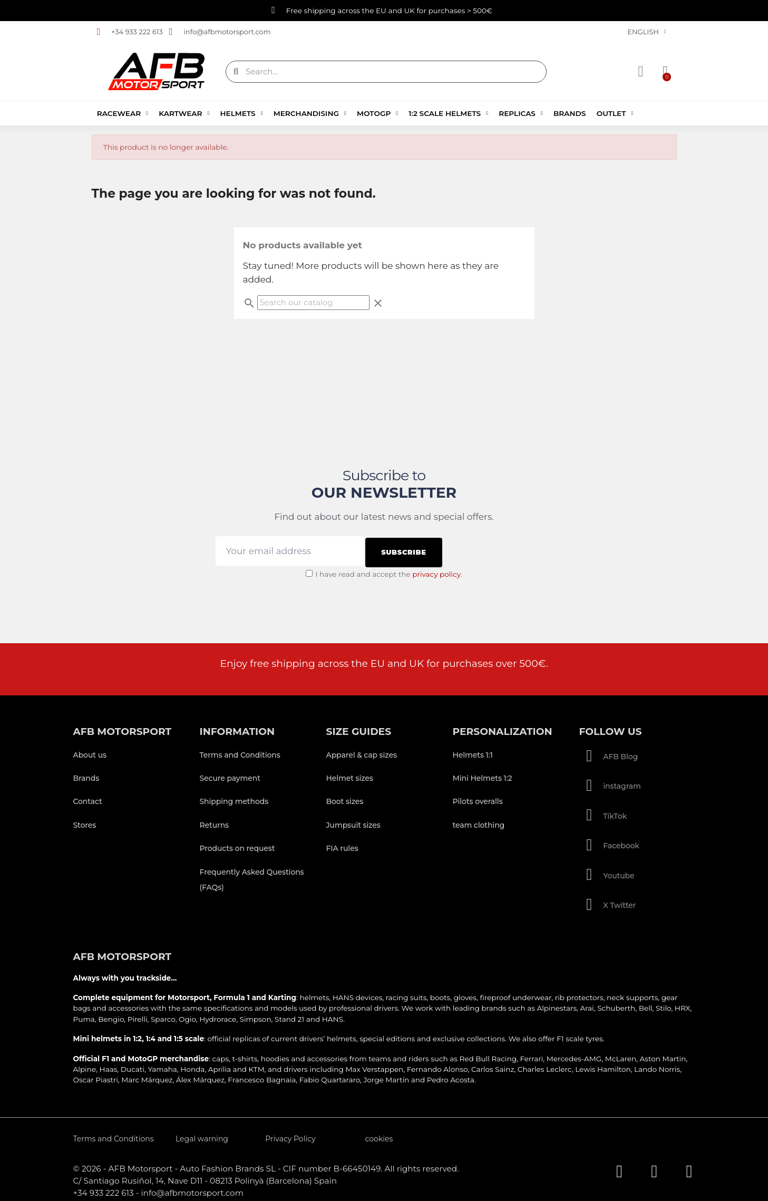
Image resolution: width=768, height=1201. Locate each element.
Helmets (241, 113)
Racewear (122, 113)
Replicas (520, 113)
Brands (569, 113)
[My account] (642, 71)
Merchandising (310, 113)
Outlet (615, 113)
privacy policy (436, 570)
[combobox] (387, 71)
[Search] (313, 302)
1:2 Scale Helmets (448, 113)
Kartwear (184, 113)
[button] (663, 71)
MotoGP (377, 113)
